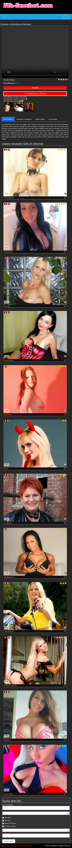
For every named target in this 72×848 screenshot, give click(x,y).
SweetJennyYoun (10, 685)
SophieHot (8, 414)
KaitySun (7, 740)
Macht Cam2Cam (9, 823)
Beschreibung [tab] (8, 119)
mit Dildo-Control (9, 826)
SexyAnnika (8, 794)
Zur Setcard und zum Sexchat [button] (35, 94)
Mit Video (6, 818)
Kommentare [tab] (53, 119)
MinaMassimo (9, 577)
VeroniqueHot (9, 198)
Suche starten (9, 841)
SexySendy (8, 252)
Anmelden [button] (35, 88)
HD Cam (6, 820)
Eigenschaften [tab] (40, 119)
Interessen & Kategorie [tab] (24, 119)
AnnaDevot (8, 523)
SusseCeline (8, 360)
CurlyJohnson (9, 631)
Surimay (7, 306)
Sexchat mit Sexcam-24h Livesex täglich (17, 846)
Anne (6, 469)
